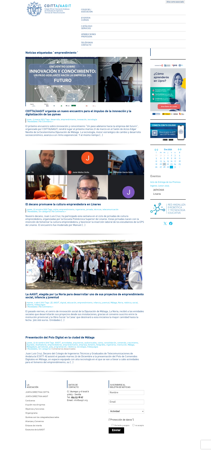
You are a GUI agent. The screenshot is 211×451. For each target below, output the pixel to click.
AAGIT (56, 303)
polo (51, 347)
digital (63, 303)
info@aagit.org (81, 400)
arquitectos (78, 343)
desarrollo (55, 120)
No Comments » (46, 122)
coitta (55, 210)
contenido (121, 343)
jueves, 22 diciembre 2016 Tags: (41, 343)
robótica (127, 303)
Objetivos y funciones (34, 409)
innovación (82, 120)
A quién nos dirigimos (35, 405)
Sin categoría (44, 212)
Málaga (114, 303)
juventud (106, 303)
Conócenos (30, 401)
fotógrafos (100, 345)
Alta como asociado (175, 2)
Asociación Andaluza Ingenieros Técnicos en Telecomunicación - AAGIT (51, 9)
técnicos (97, 210)
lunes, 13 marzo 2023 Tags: (39, 120)
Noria (120, 303)
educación (71, 303)
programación (60, 347)
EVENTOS (86, 19)
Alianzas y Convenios (34, 421)
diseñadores (41, 345)
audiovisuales (90, 343)
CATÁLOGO (86, 27)
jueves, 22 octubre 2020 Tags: (40, 210)
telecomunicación (110, 210)
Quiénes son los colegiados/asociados (42, 417)
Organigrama (31, 413)
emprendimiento (68, 120)
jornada (89, 210)
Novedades (33, 122)
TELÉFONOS (87, 44)
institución (122, 345)
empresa (83, 345)
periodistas (43, 347)
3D (51, 303)
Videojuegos (39, 305)
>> (180, 150)
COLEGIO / (87, 10)
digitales (30, 345)
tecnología (92, 120)
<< (156, 150)
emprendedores (55, 345)
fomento (91, 345)
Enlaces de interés (33, 426)
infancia (97, 303)
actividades (67, 343)
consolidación (110, 343)
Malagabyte (32, 347)
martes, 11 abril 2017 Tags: (38, 303)
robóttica (72, 347)
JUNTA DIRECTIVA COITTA (37, 392)
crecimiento (132, 343)
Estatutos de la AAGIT (35, 430)
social (135, 303)
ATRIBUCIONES (88, 35)
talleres (30, 305)
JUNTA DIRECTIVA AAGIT (36, 396)
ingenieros (80, 210)
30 (171, 167)
